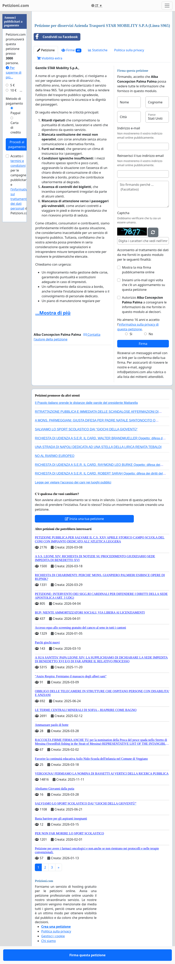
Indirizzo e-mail (128, 128)
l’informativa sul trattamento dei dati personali (19, 199)
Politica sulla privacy (129, 50)
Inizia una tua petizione (84, 519)
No (151, 334)
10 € (13, 90)
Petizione (46, 50)
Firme (71, 50)
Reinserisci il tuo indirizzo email (140, 156)
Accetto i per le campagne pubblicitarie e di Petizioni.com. (20, 184)
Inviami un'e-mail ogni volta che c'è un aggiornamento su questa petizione (143, 285)
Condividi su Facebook (56, 36)
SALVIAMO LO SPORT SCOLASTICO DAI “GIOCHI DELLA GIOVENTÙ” (86, 429)
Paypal (15, 113)
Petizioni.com (15, 5)
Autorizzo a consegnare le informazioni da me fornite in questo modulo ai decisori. (144, 304)
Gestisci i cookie (53, 936)
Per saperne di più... (13, 72)
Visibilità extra (49, 58)
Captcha (123, 213)
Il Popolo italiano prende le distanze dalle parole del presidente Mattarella (86, 402)
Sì (131, 334)
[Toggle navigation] (167, 6)
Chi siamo (48, 941)
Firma (143, 343)
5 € (12, 85)
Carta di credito (15, 127)
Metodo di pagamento (14, 101)
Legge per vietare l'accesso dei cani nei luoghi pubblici (73, 482)
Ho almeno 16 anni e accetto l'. (138, 324)
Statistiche (97, 50)
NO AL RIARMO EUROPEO (54, 456)
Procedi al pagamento (17, 144)
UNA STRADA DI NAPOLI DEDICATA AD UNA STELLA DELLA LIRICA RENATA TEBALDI (98, 447)
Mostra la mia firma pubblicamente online (138, 269)
